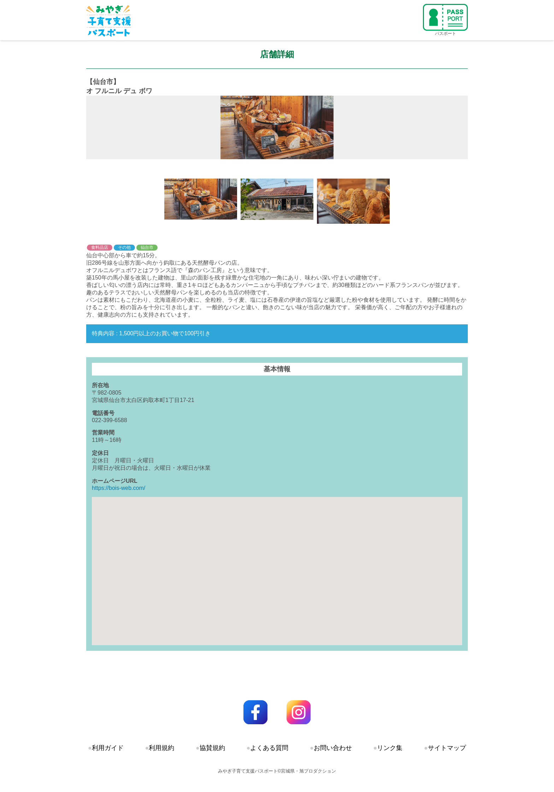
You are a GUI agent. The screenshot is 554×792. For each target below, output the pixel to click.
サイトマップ (447, 747)
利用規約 (161, 747)
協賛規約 (212, 747)
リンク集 (389, 747)
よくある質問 (269, 747)
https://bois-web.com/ (118, 488)
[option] (277, 127)
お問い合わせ (333, 747)
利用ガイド (108, 747)
